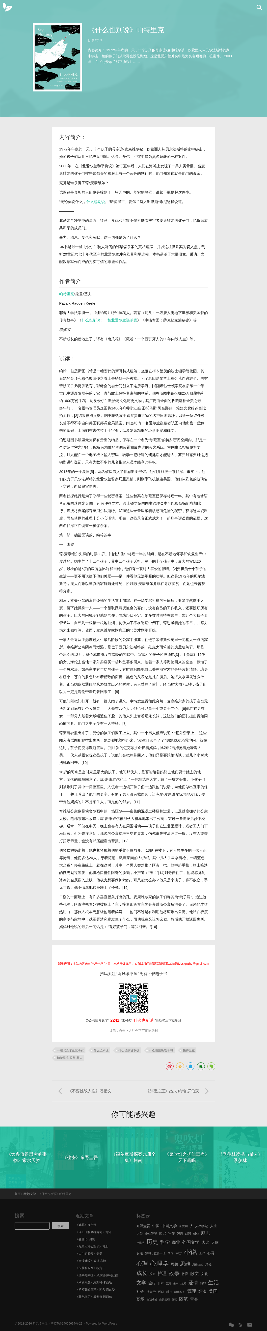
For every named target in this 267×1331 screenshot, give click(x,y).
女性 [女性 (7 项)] (139, 1253)
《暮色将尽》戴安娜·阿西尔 (94, 1297)
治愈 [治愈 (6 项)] (183, 1283)
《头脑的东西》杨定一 (90, 1268)
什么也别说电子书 (161, 1050)
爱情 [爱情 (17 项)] (193, 1282)
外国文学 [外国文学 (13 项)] (191, 1242)
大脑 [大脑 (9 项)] (214, 1242)
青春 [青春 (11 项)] (194, 1299)
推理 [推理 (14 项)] (162, 1273)
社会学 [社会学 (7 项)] (151, 1292)
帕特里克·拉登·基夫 (69, 1058)
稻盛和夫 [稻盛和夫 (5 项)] (179, 1291)
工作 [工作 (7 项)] (202, 1253)
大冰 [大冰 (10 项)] (205, 1242)
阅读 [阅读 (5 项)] (174, 1299)
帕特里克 (66, 294)
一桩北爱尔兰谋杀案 (120, 320)
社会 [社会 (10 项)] (140, 1291)
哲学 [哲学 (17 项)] (165, 1242)
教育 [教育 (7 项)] (185, 1274)
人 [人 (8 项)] (191, 1226)
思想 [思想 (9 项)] (174, 1264)
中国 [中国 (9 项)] (155, 1226)
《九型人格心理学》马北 (92, 1246)
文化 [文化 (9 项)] (204, 1274)
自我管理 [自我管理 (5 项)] (164, 1299)
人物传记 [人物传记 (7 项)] (201, 1226)
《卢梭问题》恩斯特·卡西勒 (94, 1282)
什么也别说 (95, 202)
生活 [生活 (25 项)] (213, 1282)
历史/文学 (95, 40)
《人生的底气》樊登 (89, 1253)
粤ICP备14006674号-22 (66, 1323)
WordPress (109, 1323)
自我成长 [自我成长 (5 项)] (152, 1299)
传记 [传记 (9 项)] (162, 1233)
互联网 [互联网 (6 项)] (183, 1226)
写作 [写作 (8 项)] (171, 1233)
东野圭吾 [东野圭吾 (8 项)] (143, 1226)
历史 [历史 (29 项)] (152, 1242)
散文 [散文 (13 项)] (194, 1273)
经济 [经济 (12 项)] (202, 1291)
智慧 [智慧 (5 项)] (168, 1283)
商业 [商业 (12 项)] (176, 1242)
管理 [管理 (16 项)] (191, 1291)
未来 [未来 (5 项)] (175, 1283)
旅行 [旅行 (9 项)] (152, 1283)
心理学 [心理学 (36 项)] (159, 1263)
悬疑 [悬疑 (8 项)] (208, 1264)
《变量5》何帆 (85, 1239)
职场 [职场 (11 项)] (140, 1299)
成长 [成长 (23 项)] (141, 1273)
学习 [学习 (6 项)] (171, 1253)
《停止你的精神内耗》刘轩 (93, 1232)
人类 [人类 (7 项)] (139, 1233)
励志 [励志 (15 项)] (205, 1233)
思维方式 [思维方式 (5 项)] (197, 1264)
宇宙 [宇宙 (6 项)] (179, 1253)
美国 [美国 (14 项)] (213, 1291)
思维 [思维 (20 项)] (185, 1264)
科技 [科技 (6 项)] (169, 1292)
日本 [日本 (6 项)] (161, 1283)
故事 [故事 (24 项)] (174, 1273)
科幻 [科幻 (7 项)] (161, 1292)
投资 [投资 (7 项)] (152, 1274)
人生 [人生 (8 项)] (213, 1226)
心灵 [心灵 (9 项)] (210, 1253)
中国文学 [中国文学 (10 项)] (169, 1226)
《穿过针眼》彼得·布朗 (91, 1261)
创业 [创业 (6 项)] (196, 1233)
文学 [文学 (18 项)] (141, 1282)
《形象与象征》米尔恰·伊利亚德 (97, 1275)
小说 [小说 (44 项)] (190, 1252)
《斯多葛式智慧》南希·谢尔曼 (95, 1289)
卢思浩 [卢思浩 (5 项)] (140, 1242)
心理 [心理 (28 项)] (142, 1263)
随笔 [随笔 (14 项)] (183, 1299)
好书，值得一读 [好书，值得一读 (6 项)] (155, 1253)
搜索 (20, 1215)
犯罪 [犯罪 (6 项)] (203, 1283)
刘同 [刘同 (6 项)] (188, 1233)
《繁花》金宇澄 (86, 1225)
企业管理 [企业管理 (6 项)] (151, 1233)
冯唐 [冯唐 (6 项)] (180, 1233)
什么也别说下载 (128, 1050)
